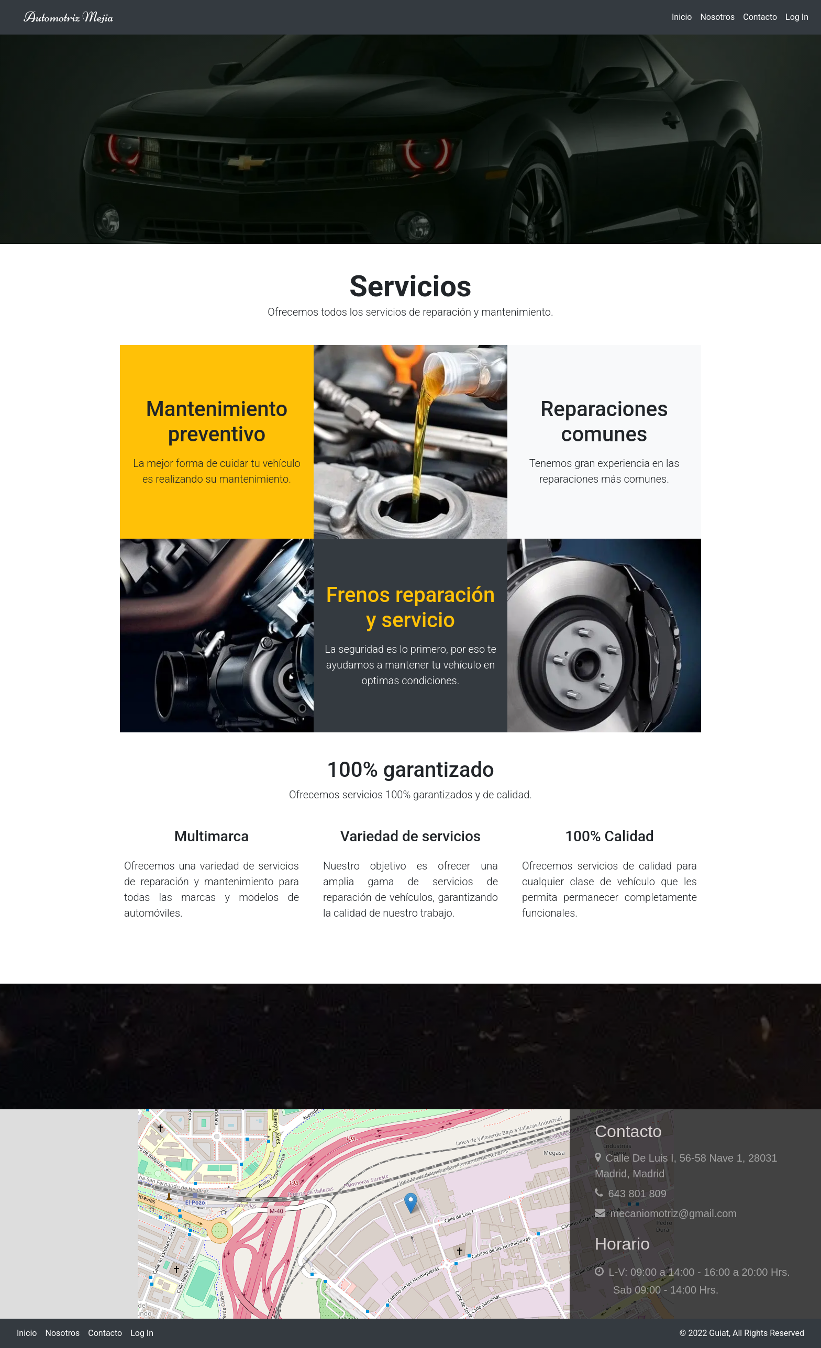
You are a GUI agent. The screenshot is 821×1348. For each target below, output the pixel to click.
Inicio (682, 17)
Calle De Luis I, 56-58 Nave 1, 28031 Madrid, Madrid (686, 1165)
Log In (796, 17)
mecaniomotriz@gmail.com (666, 1213)
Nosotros (717, 17)
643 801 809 (631, 1193)
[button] (410, 1203)
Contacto (760, 17)
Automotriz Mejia (68, 17)
